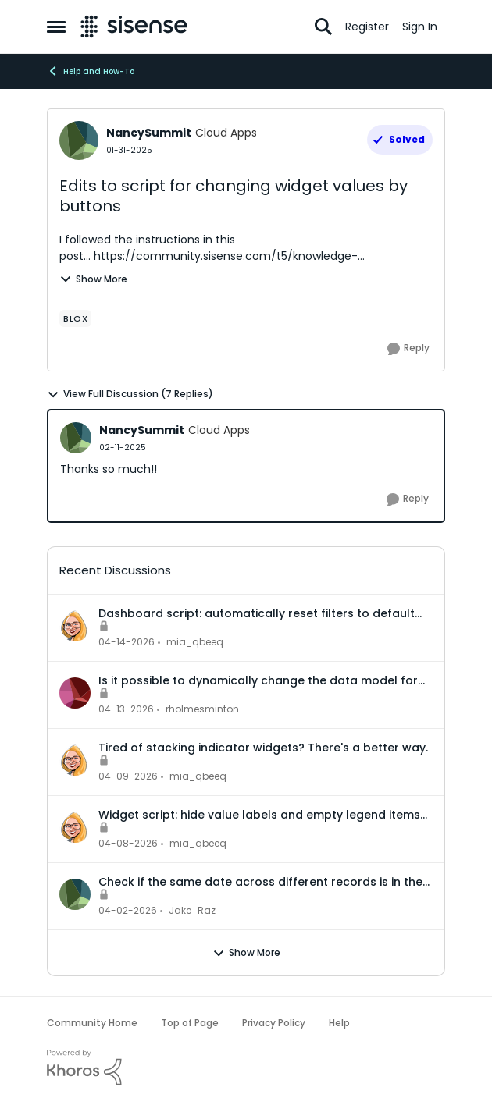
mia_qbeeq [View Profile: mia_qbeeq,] (194, 641)
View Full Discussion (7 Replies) (130, 394)
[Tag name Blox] (75, 318)
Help (339, 1022)
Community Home (92, 1022)
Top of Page (190, 1022)
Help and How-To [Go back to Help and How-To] (90, 71)
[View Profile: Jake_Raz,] (75, 894)
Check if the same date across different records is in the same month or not (260, 882)
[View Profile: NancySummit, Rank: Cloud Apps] (78, 140)
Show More (93, 279)
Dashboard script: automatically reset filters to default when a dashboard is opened (256, 613)
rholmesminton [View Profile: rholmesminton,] (202, 709)
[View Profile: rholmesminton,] (75, 693)
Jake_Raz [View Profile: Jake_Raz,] (192, 910)
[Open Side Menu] (56, 26)
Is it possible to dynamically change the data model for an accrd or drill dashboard (258, 680)
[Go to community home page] (134, 26)
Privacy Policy (273, 1022)
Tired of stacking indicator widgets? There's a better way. (263, 748)
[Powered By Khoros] (246, 1067)
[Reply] (408, 349)
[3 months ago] (126, 642)
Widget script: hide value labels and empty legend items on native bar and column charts (259, 815)
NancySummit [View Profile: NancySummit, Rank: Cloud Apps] (148, 132)
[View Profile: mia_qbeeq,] (75, 625)
